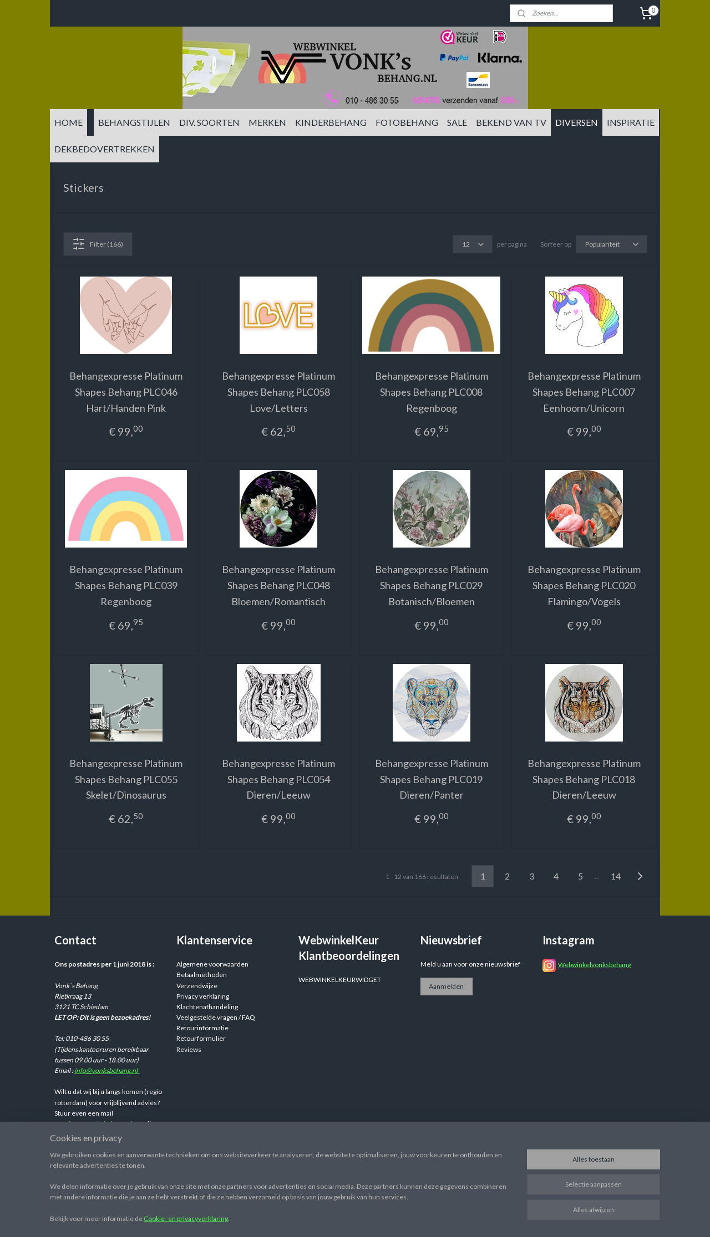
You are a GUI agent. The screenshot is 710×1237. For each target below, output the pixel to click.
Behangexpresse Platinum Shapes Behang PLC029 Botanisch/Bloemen (431, 585)
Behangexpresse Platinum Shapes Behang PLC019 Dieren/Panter (431, 779)
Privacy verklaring (202, 996)
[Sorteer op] (611, 244)
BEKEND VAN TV (511, 122)
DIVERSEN (576, 122)
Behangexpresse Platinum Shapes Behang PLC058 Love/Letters (278, 392)
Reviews (188, 1049)
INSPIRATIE (631, 122)
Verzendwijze (196, 986)
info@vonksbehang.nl (107, 1070)
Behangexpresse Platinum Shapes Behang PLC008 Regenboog (431, 392)
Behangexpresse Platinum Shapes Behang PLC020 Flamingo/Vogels (584, 585)
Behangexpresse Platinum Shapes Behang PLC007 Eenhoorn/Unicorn (584, 392)
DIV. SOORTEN (209, 122)
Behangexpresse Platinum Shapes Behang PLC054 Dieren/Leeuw (278, 779)
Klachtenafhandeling (207, 1007)
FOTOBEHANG (407, 122)
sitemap (420, 1216)
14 (616, 876)
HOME (68, 122)
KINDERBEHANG (331, 122)
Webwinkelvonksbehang (594, 964)
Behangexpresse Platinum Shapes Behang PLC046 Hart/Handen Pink (125, 392)
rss (440, 1216)
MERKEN (267, 122)
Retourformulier (201, 1038)
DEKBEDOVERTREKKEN (104, 149)
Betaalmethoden (201, 974)
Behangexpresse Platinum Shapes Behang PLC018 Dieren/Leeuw (584, 779)
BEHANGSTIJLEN (134, 122)
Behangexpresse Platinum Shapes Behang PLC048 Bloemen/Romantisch (278, 585)
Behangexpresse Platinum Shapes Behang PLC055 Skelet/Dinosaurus (125, 779)
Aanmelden (446, 986)
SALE (457, 122)
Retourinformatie (202, 1028)
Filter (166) (97, 244)
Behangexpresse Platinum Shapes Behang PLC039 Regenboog (125, 585)
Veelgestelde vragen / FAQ (215, 1017)
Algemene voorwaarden (212, 964)
